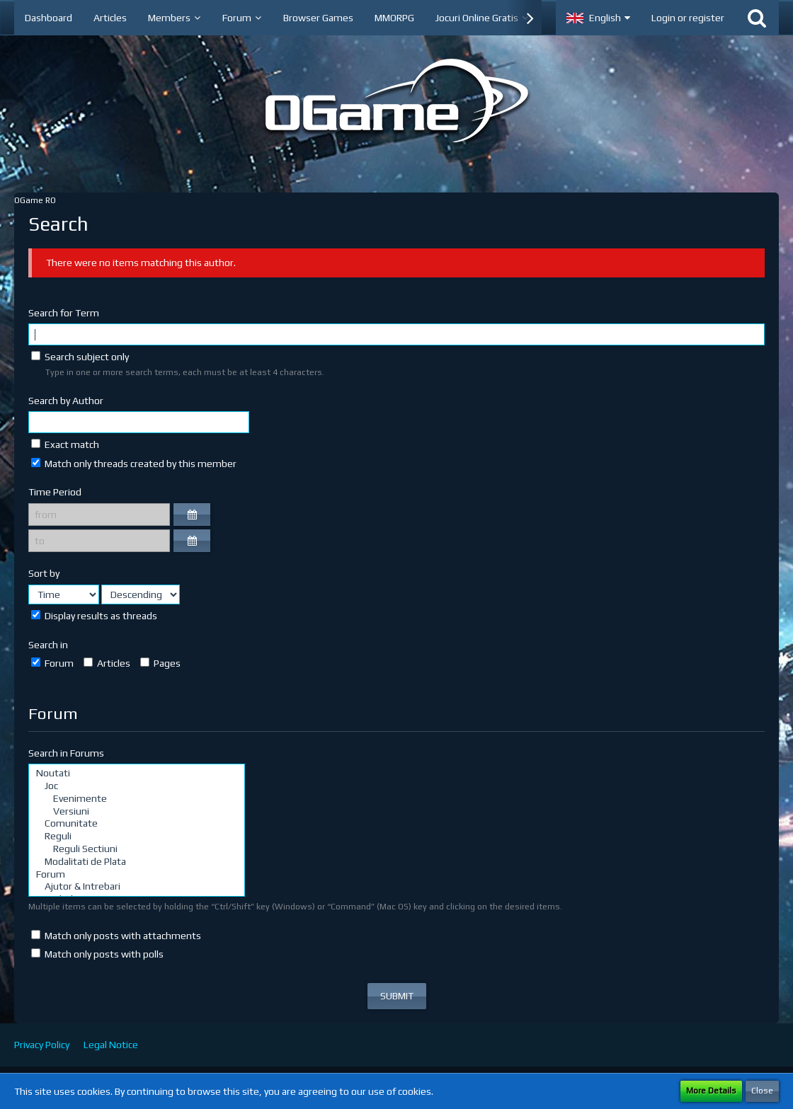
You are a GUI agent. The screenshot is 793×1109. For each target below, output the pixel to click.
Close (762, 1091)
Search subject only (80, 356)
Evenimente (137, 799)
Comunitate (137, 823)
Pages (160, 663)
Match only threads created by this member (133, 463)
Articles (107, 663)
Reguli (137, 836)
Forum (52, 663)
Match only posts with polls (97, 954)
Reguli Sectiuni (137, 849)
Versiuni (137, 811)
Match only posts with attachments (116, 935)
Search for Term (63, 312)
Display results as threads (94, 615)
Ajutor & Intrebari (137, 886)
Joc (137, 786)
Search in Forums (66, 753)
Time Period (54, 492)
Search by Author (65, 400)
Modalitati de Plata (137, 862)
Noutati (137, 773)
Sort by (43, 573)
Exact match (65, 444)
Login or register (687, 17)
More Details (711, 1091)
